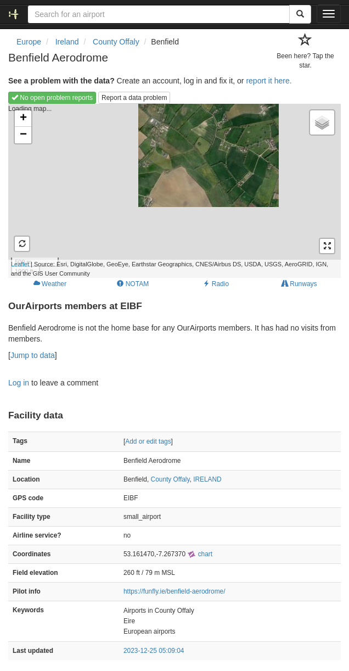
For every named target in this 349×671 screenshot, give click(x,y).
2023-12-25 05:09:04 (153, 651)
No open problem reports (52, 98)
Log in (18, 382)
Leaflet (20, 264)
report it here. (268, 80)
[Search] (300, 14)
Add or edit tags (148, 441)
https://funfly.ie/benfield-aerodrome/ (174, 591)
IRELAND (207, 479)
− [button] (23, 135)
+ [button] (23, 118)
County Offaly (170, 479)
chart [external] (199, 554)
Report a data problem (134, 98)
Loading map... (168, 190)
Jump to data (32, 355)
